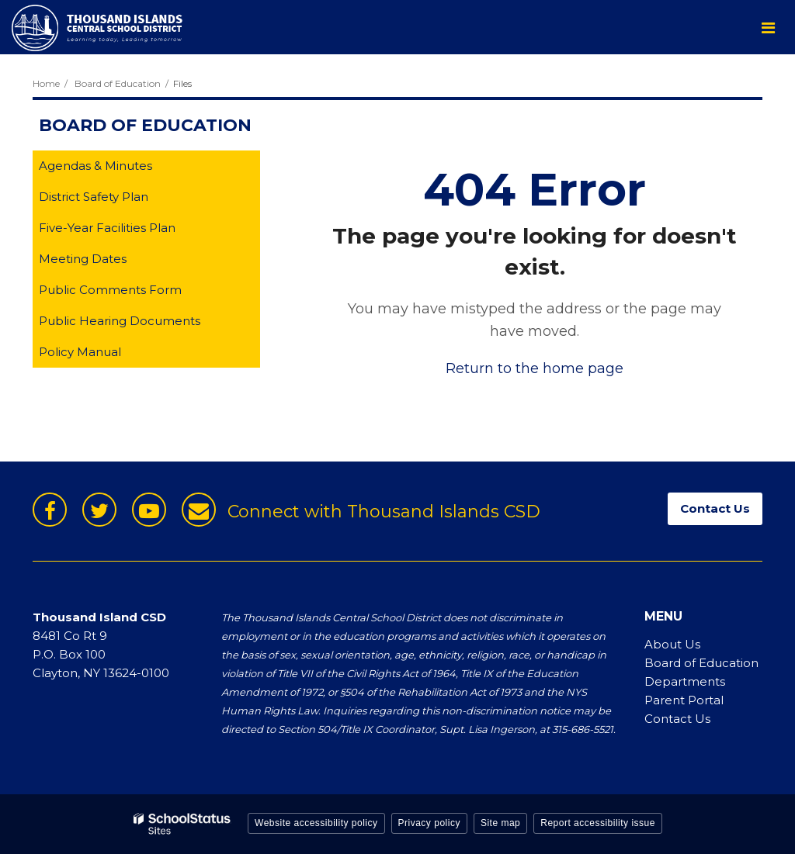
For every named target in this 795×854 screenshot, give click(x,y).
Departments (684, 681)
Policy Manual (104, 355)
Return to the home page (534, 368)
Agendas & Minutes (95, 165)
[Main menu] (768, 27)
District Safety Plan (118, 200)
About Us (672, 644)
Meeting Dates (107, 262)
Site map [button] (500, 823)
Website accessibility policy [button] (316, 823)
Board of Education (118, 83)
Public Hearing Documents (119, 320)
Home (46, 83)
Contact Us (677, 718)
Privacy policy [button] (429, 823)
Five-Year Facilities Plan (131, 231)
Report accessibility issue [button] (597, 823)
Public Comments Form (135, 293)
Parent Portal (684, 700)
